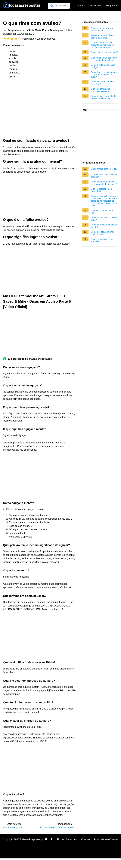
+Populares (112, 5)
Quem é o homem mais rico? (102, 211)
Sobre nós (71, 839)
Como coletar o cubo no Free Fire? (102, 82)
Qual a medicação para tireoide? (102, 240)
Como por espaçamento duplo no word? (102, 233)
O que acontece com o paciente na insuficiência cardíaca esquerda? (102, 45)
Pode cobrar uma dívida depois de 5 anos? (102, 36)
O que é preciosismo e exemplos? (101, 190)
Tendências (95, 5)
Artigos (81, 5)
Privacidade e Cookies (106, 839)
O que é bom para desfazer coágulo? (104, 175)
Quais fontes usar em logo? (104, 169)
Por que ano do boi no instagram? (58, 827)
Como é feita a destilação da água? (103, 66)
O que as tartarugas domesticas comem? (101, 90)
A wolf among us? (12, 827)
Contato (85, 839)
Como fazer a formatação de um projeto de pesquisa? (104, 183)
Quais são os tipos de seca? (104, 52)
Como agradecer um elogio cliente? (104, 226)
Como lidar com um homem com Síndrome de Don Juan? (104, 74)
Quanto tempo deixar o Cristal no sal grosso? (102, 29)
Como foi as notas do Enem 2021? (104, 218)
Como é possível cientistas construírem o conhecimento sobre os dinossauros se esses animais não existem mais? (104, 201)
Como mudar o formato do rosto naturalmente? (103, 97)
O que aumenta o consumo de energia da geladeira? (104, 59)
